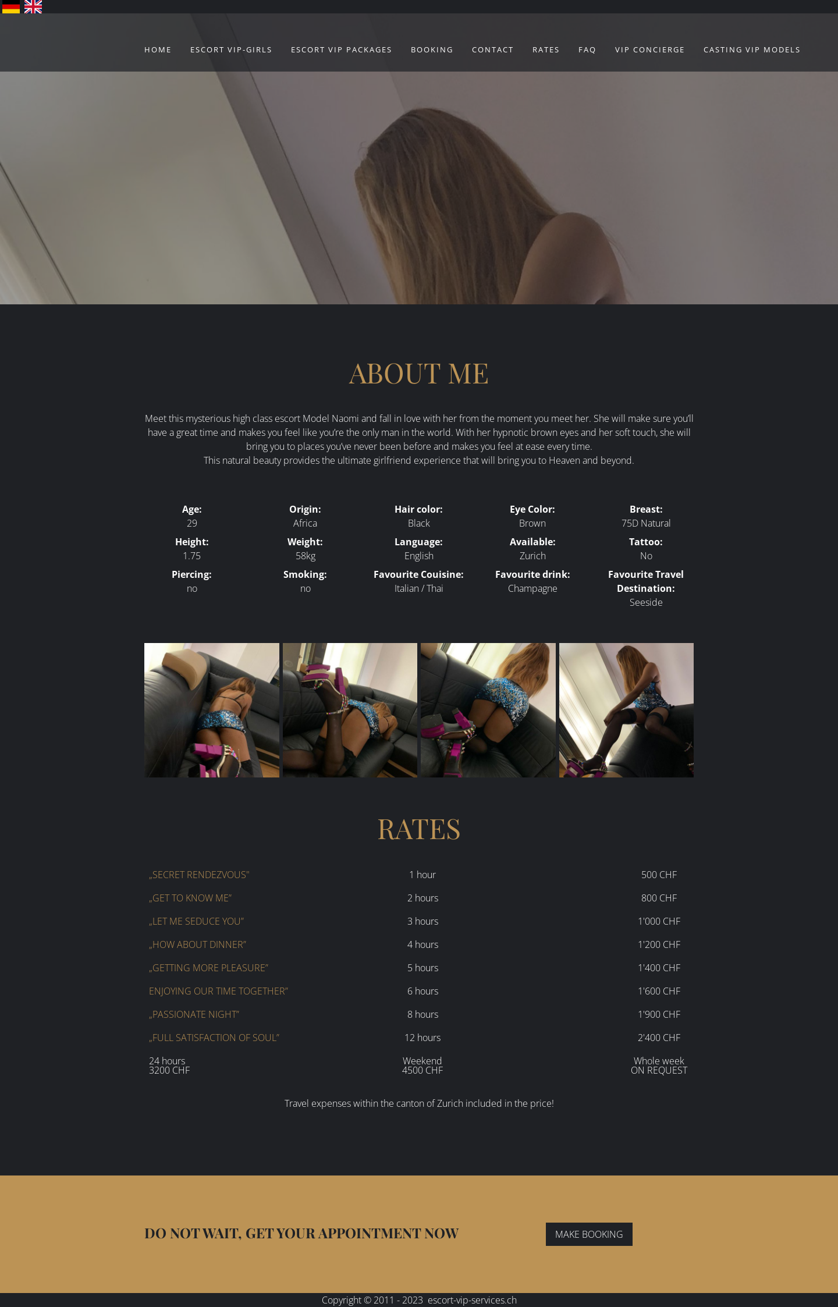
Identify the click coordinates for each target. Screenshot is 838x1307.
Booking (432, 49)
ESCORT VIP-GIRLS (231, 49)
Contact (493, 49)
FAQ (587, 49)
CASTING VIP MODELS (752, 49)
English (33, 6)
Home (158, 49)
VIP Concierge (650, 49)
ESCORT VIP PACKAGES (341, 49)
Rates (546, 49)
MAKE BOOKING (589, 1234)
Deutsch (11, 6)
